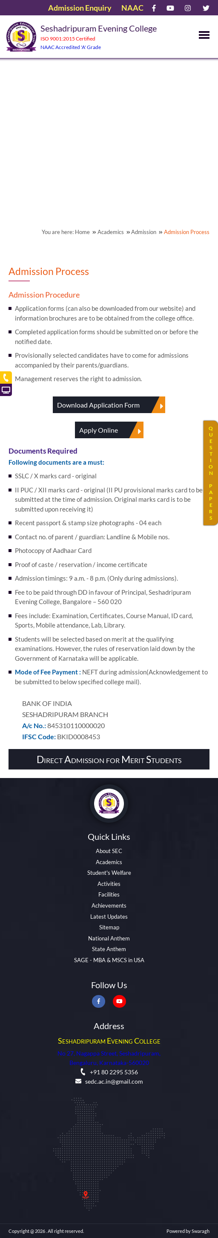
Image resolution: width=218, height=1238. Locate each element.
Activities (109, 883)
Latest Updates (109, 916)
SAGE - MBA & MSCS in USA (109, 960)
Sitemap (109, 927)
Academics (109, 862)
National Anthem (109, 938)
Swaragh (200, 1231)
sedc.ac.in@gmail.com (109, 1081)
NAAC (132, 7)
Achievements (109, 905)
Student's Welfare (109, 872)
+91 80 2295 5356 (109, 1072)
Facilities (109, 894)
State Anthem (109, 949)
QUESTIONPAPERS (211, 473)
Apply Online (111, 430)
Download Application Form (111, 404)
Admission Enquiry (80, 7)
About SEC (109, 851)
